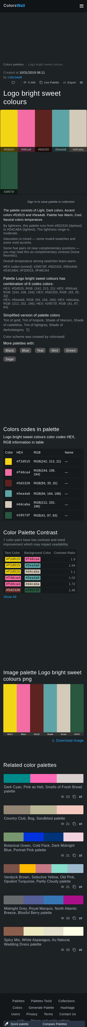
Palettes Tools (41, 1001)
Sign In (32, 201)
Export (69, 82)
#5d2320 (23, 483)
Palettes (18, 1001)
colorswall (15, 77)
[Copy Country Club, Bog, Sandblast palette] (74, 824)
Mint (54, 350)
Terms (48, 1014)
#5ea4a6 (23, 493)
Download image (67, 740)
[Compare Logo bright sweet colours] (81, 82)
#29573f (23, 515)
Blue (25, 350)
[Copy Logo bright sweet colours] (28, 330)
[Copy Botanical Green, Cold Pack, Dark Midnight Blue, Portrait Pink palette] (74, 856)
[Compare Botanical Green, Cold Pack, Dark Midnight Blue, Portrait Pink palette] (80, 856)
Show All (10, 597)
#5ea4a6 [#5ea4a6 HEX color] (8, 491)
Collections (66, 1001)
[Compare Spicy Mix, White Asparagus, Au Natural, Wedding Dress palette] (80, 950)
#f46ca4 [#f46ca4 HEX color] (8, 470)
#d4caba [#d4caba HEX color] (8, 502)
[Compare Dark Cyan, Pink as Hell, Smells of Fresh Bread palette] (80, 797)
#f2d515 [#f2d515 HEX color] (8, 459)
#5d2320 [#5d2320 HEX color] (8, 481)
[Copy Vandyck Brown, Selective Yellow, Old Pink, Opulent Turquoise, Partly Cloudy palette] (74, 887)
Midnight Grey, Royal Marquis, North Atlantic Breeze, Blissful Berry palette (40, 911)
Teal (40, 350)
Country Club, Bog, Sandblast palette (34, 818)
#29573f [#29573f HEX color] (8, 513)
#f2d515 (23, 461)
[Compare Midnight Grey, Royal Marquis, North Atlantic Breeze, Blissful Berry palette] (80, 918)
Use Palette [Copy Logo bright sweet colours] (49, 82)
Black (10, 350)
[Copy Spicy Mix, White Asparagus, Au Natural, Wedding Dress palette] (74, 950)
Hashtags (68, 1007)
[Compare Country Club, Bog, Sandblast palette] (80, 824)
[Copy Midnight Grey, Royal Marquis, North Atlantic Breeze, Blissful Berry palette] (74, 918)
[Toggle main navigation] (81, 6)
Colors (14, 5)
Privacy (31, 1014)
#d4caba (23, 504)
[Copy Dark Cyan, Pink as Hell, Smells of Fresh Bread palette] (74, 797)
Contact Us (67, 1014)
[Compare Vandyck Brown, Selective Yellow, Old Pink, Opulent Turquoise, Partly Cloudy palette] (80, 887)
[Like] (13, 83)
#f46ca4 (23, 472)
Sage (10, 359)
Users (15, 1014)
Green (71, 350)
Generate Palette (41, 1007)
